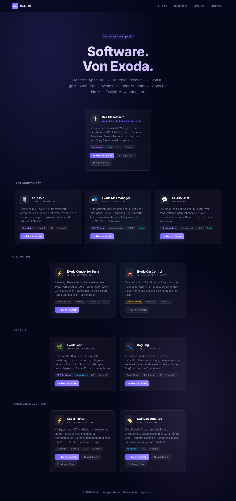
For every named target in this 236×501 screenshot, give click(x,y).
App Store (126, 155)
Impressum (147, 492)
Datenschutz (130, 492)
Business (216, 5)
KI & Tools (161, 5)
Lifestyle (199, 5)
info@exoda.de (111, 492)
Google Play (101, 162)
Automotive (180, 5)
